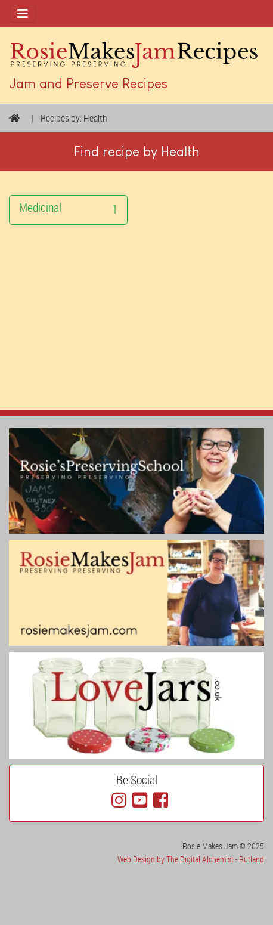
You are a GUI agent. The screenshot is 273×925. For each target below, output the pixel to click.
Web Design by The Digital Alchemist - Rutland (190, 859)
